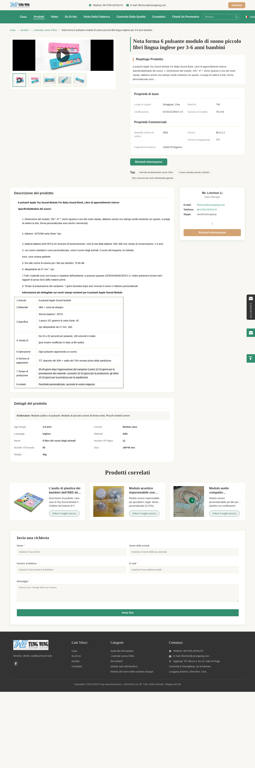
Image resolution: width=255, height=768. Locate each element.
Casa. (23, 16)
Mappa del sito (173, 686)
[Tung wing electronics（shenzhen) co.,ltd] (30, 651)
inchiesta (237, 5)
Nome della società (139, 545)
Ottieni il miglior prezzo (64, 513)
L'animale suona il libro (45, 30)
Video (54, 16)
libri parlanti (117, 663)
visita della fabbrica (97, 16)
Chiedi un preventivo (185, 16)
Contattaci (158, 16)
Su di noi (71, 16)
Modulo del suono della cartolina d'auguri (132, 674)
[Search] (236, 17)
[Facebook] (15, 666)
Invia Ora (127, 615)
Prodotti (39, 16)
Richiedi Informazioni (148, 161)
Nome (21, 545)
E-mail (133, 563)
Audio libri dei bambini (122, 653)
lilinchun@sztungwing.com (152, 5)
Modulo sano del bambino (124, 669)
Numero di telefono (27, 563)
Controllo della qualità (130, 16)
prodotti (25, 30)
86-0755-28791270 (113, 5)
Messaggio (23, 581)
